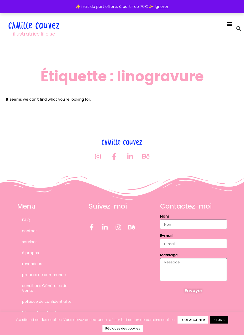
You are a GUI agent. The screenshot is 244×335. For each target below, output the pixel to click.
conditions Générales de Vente (44, 288)
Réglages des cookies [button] (122, 328)
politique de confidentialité (46, 301)
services (29, 242)
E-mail (166, 236)
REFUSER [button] (219, 320)
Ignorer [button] (161, 6)
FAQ (26, 220)
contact (29, 231)
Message (169, 255)
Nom (164, 217)
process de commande (44, 274)
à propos (30, 253)
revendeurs (32, 264)
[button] (229, 23)
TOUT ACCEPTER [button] (192, 320)
